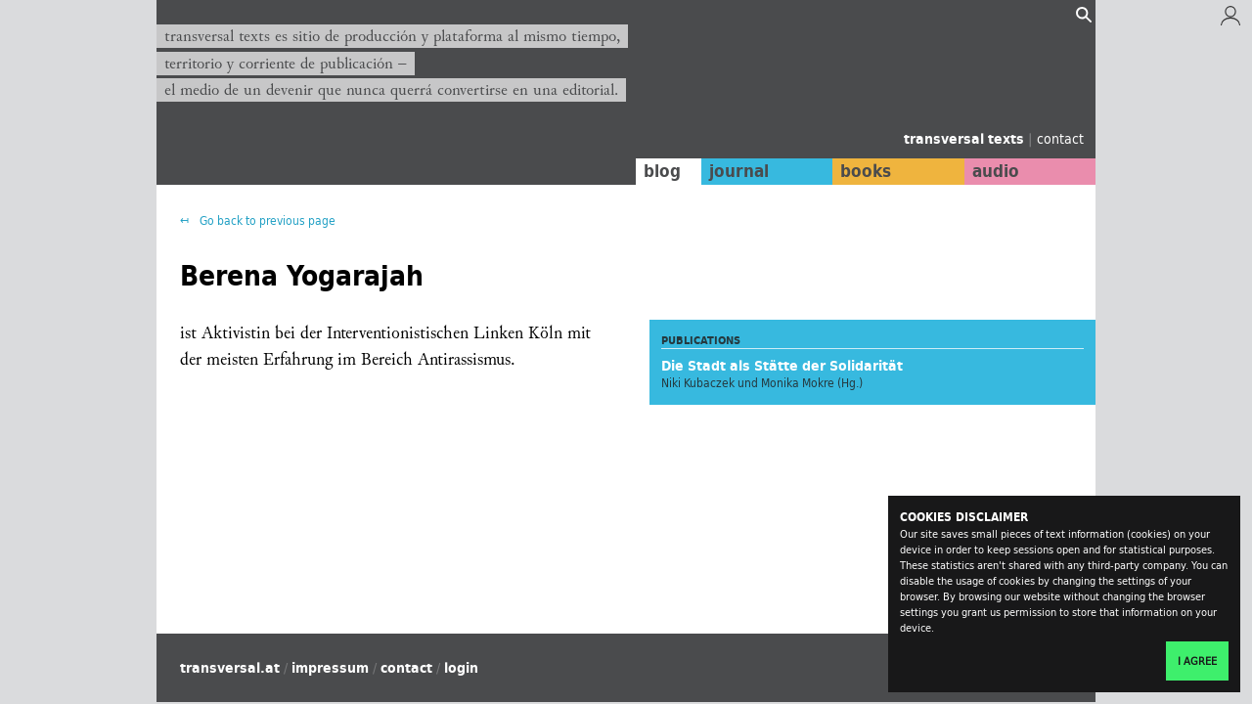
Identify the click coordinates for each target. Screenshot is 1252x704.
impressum (330, 668)
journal (739, 171)
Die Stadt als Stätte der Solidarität (782, 365)
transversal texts (966, 139)
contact (1060, 138)
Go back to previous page (266, 220)
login (461, 668)
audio (995, 171)
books (865, 171)
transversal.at (230, 668)
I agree (1197, 661)
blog (662, 171)
